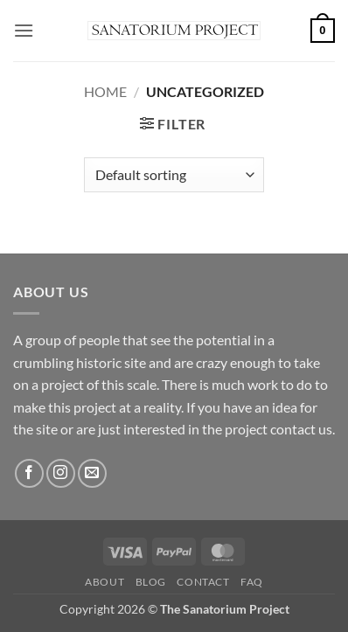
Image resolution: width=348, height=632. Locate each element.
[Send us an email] (92, 473)
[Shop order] (173, 174)
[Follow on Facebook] (29, 473)
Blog (151, 581)
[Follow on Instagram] (60, 473)
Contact (203, 581)
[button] (23, 30)
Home (105, 91)
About (104, 581)
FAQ (251, 581)
